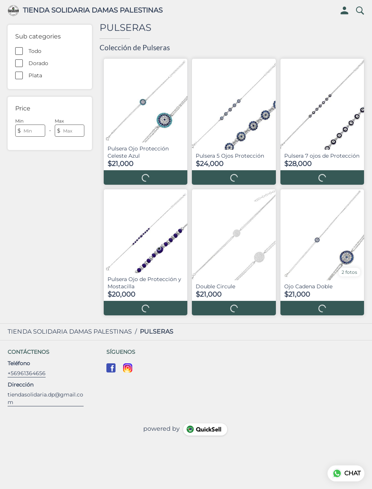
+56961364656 (27, 373)
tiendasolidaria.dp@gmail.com (45, 398)
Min (19, 121)
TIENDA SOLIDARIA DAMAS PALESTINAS (93, 10)
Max (59, 121)
